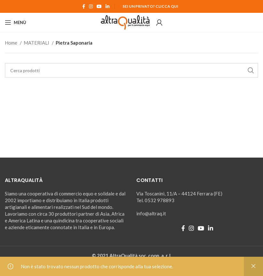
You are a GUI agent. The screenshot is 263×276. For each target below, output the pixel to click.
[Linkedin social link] (107, 6)
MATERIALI (37, 43)
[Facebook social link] (83, 6)
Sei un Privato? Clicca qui (150, 6)
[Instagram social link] (91, 6)
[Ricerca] (131, 70)
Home (11, 43)
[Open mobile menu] (15, 22)
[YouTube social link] (99, 6)
